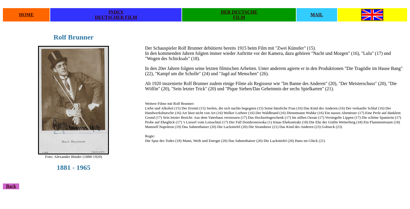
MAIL (316, 14)
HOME (26, 14)
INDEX (116, 12)
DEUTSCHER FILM (116, 17)
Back (11, 186)
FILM (239, 17)
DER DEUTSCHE (239, 12)
